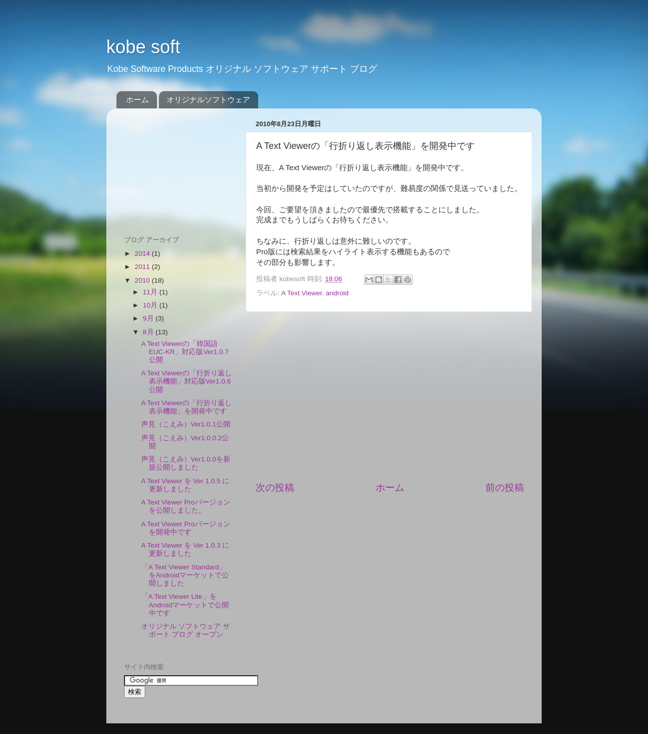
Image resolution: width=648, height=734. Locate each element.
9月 (149, 318)
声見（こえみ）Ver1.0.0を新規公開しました (185, 463)
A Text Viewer (301, 293)
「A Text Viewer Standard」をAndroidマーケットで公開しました (185, 575)
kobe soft (143, 46)
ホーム (137, 99)
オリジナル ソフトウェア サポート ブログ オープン (185, 630)
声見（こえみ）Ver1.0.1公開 (185, 424)
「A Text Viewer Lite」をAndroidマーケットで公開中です (185, 604)
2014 (143, 253)
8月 (149, 332)
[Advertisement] (390, 397)
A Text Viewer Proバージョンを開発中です (185, 528)
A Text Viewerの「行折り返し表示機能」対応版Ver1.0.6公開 (186, 381)
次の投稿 (275, 487)
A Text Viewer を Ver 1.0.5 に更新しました (185, 485)
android (337, 293)
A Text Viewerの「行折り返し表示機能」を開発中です (186, 407)
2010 (143, 280)
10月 (151, 305)
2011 (143, 267)
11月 (151, 292)
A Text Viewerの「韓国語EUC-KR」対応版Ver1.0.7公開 (185, 352)
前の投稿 (504, 487)
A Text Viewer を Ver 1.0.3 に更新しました (185, 549)
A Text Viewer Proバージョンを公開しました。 (185, 506)
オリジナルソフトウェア (208, 99)
